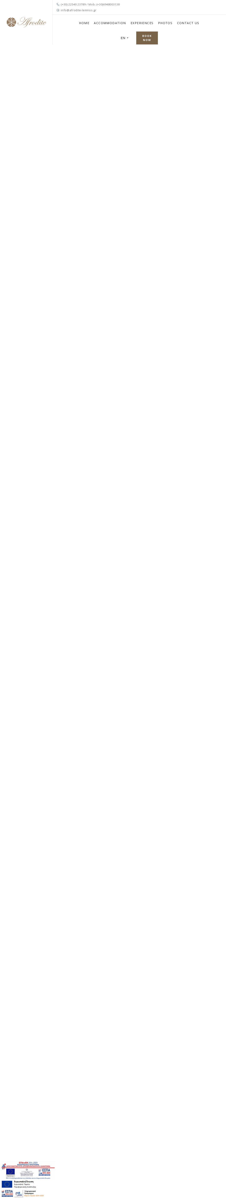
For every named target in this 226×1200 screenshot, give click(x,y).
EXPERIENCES (142, 23)
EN (124, 38)
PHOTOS (165, 23)
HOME (84, 23)
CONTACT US (188, 23)
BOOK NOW (147, 38)
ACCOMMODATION (110, 23)
